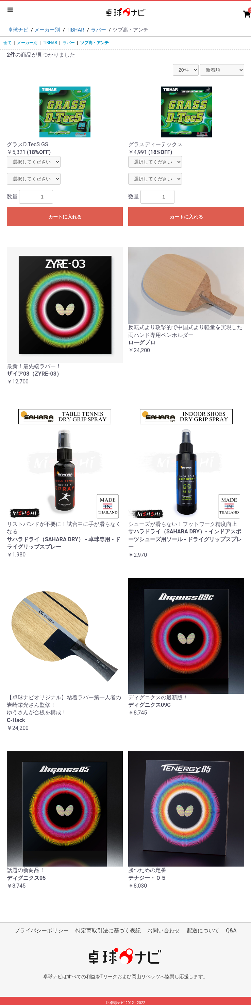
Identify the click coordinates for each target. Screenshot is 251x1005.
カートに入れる (65, 217)
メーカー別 (27, 42)
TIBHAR (50, 42)
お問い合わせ (163, 930)
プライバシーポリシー (41, 930)
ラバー (69, 42)
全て (7, 42)
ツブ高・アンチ (94, 42)
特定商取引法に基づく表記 (108, 930)
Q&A (231, 930)
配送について (203, 930)
